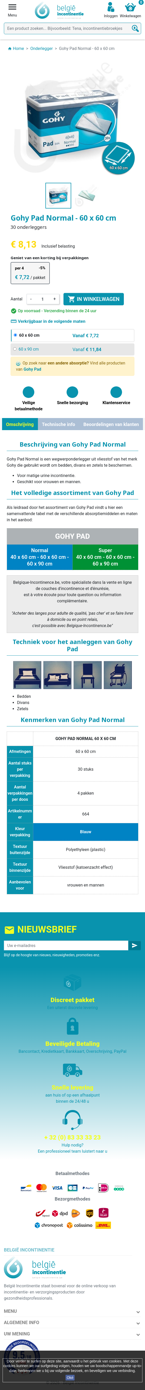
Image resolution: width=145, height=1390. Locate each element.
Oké (70, 1378)
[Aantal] (42, 299)
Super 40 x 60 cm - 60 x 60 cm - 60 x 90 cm (105, 557)
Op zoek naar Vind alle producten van (70, 366)
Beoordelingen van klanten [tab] (111, 424)
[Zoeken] (72, 28)
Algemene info (21, 1322)
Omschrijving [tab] (20, 424)
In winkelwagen (93, 299)
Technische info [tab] (58, 424)
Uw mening (17, 1333)
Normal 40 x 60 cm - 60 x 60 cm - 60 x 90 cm (39, 557)
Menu (10, 1311)
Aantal (16, 299)
